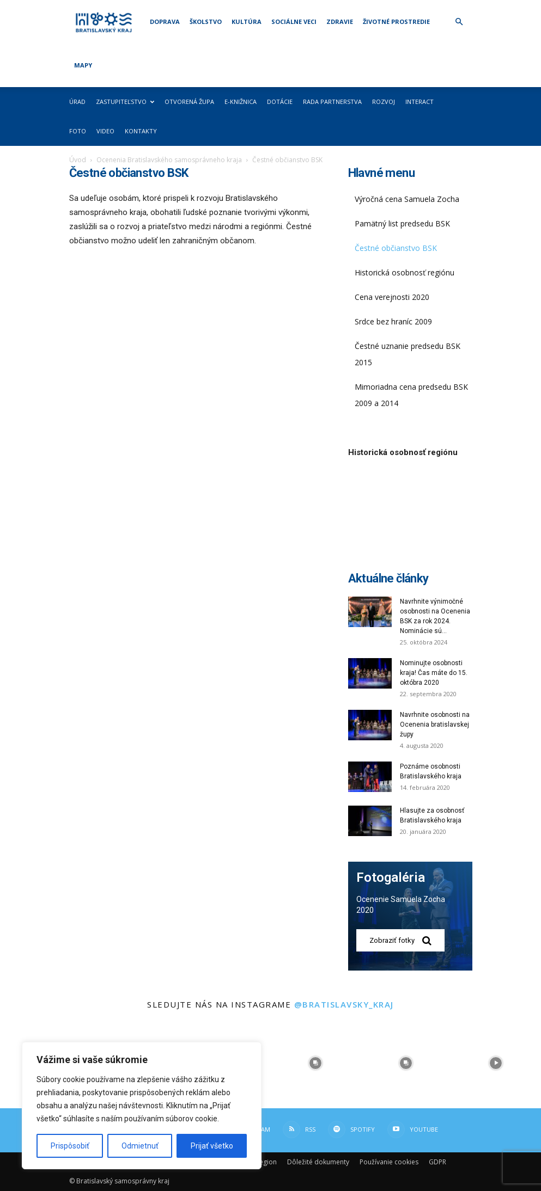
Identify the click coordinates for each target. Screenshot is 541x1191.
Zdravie (339, 21)
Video (105, 131)
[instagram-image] (316, 1063)
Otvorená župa (189, 101)
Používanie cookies (389, 1162)
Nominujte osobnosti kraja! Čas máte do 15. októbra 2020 (433, 672)
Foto (77, 131)
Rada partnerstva (332, 101)
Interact (419, 101)
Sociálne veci (294, 21)
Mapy (83, 65)
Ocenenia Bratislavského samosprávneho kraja (169, 159)
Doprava (165, 21)
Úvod (77, 159)
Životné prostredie (396, 21)
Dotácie (280, 101)
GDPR (437, 1162)
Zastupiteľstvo (125, 101)
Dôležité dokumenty (318, 1162)
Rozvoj (383, 101)
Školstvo (206, 21)
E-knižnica (240, 101)
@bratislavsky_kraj (344, 1004)
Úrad (77, 101)
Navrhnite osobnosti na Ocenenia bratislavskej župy (435, 724)
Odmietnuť (140, 1145)
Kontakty (141, 131)
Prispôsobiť (70, 1145)
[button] (459, 22)
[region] (142, 1105)
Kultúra (247, 21)
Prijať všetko (212, 1145)
